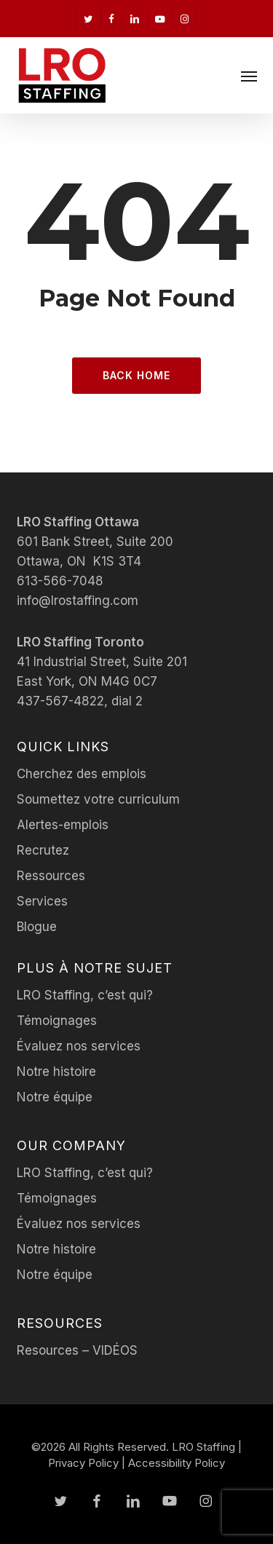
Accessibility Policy (176, 1463)
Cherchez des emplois (81, 774)
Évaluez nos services (79, 1046)
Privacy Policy (83, 1463)
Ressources (51, 875)
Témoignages (57, 1020)
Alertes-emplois (62, 824)
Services (42, 901)
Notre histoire (56, 1071)
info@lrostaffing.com (77, 600)
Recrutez (43, 850)
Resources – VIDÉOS (77, 1350)
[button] (249, 75)
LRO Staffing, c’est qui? (85, 995)
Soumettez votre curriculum (98, 799)
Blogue (37, 926)
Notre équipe (54, 1097)
